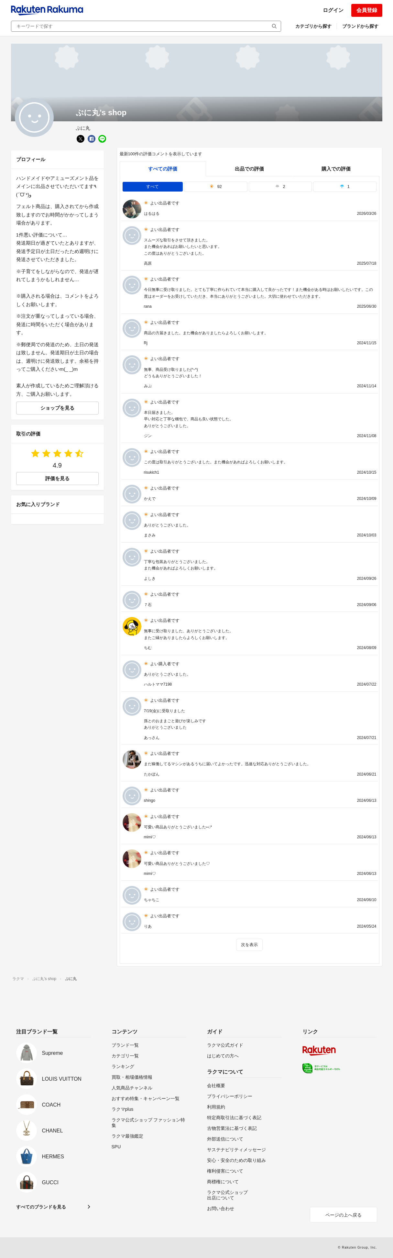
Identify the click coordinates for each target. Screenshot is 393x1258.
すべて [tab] (152, 186)
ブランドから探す (360, 26)
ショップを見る (57, 408)
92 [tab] (216, 186)
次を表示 (249, 944)
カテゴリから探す (313, 26)
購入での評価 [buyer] (336, 168)
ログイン (333, 10)
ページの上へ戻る (343, 1215)
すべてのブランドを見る (41, 1206)
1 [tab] (345, 186)
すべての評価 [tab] (162, 168)
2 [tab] (280, 186)
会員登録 (366, 10)
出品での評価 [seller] (249, 168)
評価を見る (57, 478)
